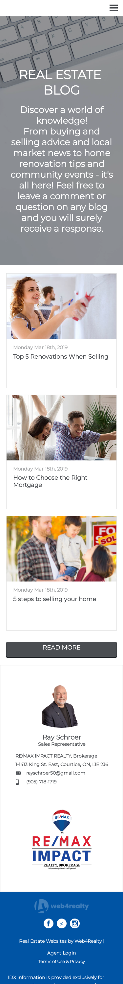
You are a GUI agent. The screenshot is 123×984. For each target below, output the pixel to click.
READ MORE (61, 647)
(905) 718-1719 (41, 782)
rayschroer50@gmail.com (55, 773)
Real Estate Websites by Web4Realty (60, 941)
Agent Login (61, 953)
